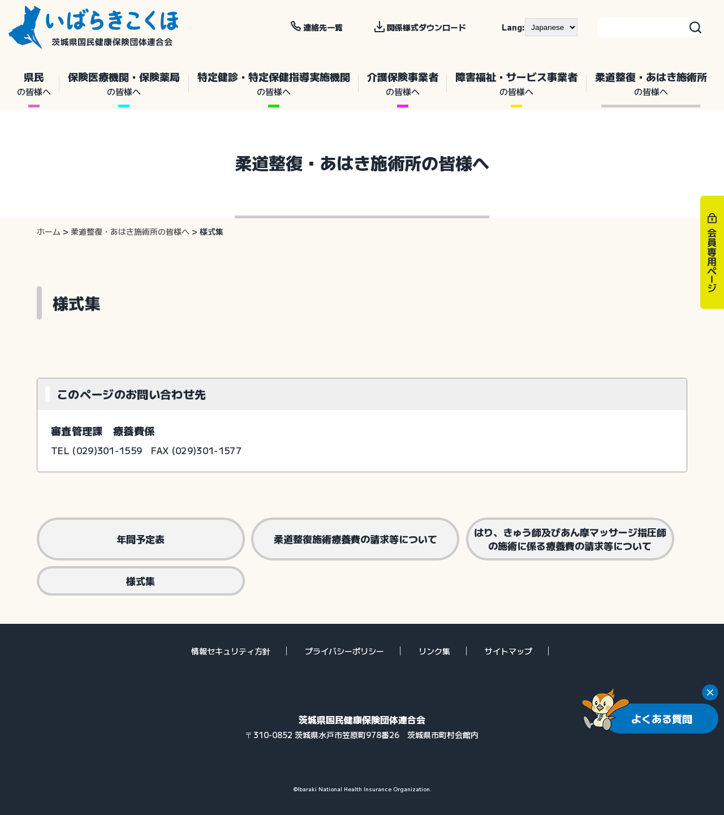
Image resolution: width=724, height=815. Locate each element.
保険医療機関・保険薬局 (124, 83)
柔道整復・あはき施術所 (651, 83)
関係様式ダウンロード (426, 27)
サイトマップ (508, 651)
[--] (551, 27)
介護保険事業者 (402, 83)
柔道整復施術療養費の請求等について (355, 539)
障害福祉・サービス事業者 (516, 83)
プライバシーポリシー (344, 651)
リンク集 (434, 651)
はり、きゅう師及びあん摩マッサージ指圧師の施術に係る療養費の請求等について (570, 539)
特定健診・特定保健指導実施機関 (274, 83)
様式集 (140, 580)
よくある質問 (661, 718)
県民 (34, 83)
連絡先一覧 (323, 27)
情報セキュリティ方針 (230, 651)
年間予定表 (141, 539)
